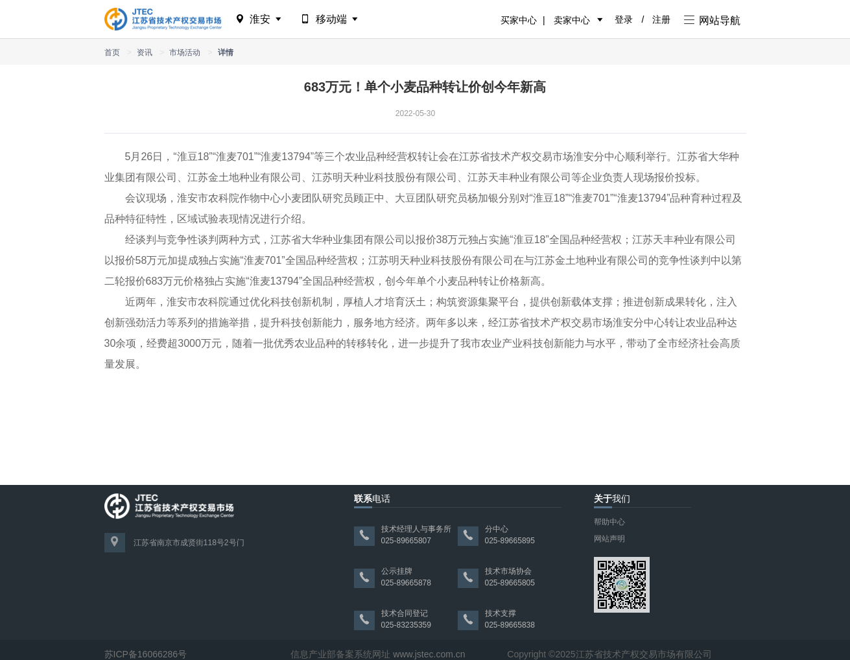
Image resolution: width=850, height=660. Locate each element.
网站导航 (712, 20)
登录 (624, 19)
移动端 (330, 19)
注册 (661, 19)
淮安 (260, 19)
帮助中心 (609, 521)
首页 (112, 52)
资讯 (144, 52)
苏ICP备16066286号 (145, 654)
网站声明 (609, 538)
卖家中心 (572, 20)
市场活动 (184, 52)
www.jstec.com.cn (429, 654)
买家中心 (519, 20)
